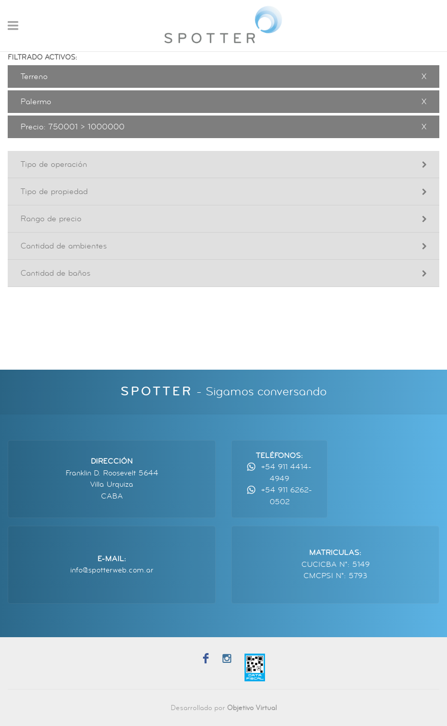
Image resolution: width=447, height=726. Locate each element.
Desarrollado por (224, 707)
